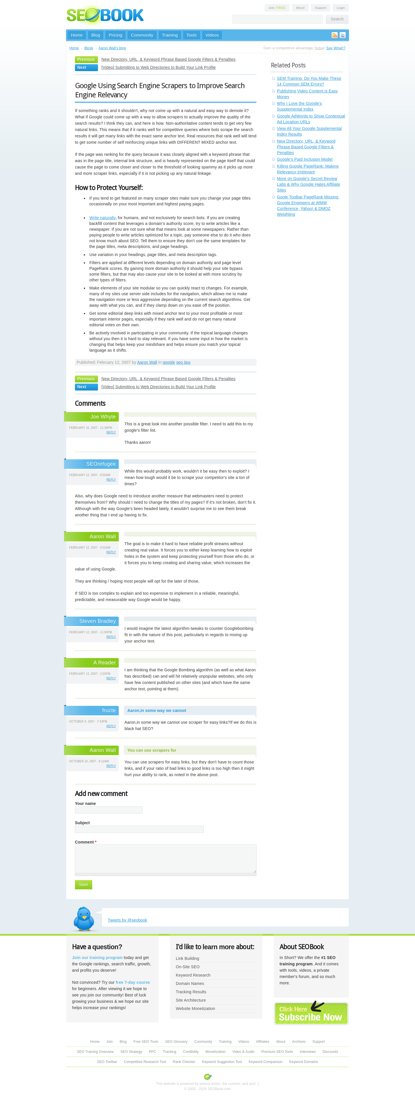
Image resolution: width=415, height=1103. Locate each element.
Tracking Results (191, 992)
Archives (299, 1042)
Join (277, 8)
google (169, 362)
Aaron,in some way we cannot (156, 710)
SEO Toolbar (107, 1062)
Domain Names (190, 983)
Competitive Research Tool (145, 1062)
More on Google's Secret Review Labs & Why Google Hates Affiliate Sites (308, 184)
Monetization (215, 1052)
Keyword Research (193, 975)
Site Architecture (191, 1000)
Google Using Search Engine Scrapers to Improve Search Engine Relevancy (160, 90)
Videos (212, 35)
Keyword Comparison (265, 1062)
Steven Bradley (97, 621)
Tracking (169, 1052)
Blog (95, 35)
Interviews (308, 1052)
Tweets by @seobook (127, 920)
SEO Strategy (131, 1052)
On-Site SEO (187, 966)
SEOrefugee (101, 464)
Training (170, 35)
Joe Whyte (103, 417)
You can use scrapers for (151, 750)
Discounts (330, 1052)
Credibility (191, 1052)
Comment (86, 842)
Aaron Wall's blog (112, 48)
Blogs (88, 48)
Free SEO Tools (145, 1042)
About (300, 8)
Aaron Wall (147, 362)
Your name (85, 803)
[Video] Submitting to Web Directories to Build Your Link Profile (158, 67)
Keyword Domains (303, 1062)
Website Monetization (195, 1008)
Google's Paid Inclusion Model (305, 159)
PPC (152, 1052)
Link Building (187, 958)
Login (341, 8)
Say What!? (336, 48)
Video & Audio (243, 1052)
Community (142, 35)
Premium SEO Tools (277, 1052)
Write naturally (102, 217)
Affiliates (262, 1042)
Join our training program (97, 957)
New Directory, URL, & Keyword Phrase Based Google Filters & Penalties (168, 59)
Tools (191, 35)
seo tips (183, 362)
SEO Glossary (176, 1042)
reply (111, 432)
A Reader (104, 663)
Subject (82, 822)
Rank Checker (184, 1062)
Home (77, 35)
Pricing (115, 35)
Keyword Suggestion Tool (222, 1062)
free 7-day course (133, 982)
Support (321, 8)
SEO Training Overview (95, 1052)
